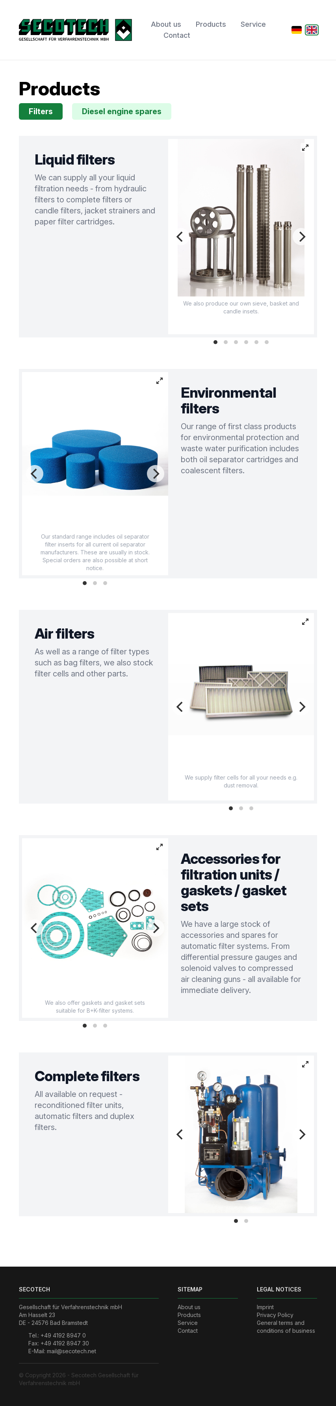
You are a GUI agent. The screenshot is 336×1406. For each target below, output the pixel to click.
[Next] (301, 236)
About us (166, 24)
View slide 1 (215, 342)
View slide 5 (256, 342)
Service (253, 24)
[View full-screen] (305, 147)
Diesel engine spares (122, 111)
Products (211, 24)
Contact (176, 35)
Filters (41, 111)
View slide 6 (267, 342)
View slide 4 (246, 342)
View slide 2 (226, 342)
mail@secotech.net (71, 1351)
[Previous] (180, 236)
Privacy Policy (275, 1315)
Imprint (265, 1307)
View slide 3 (236, 342)
